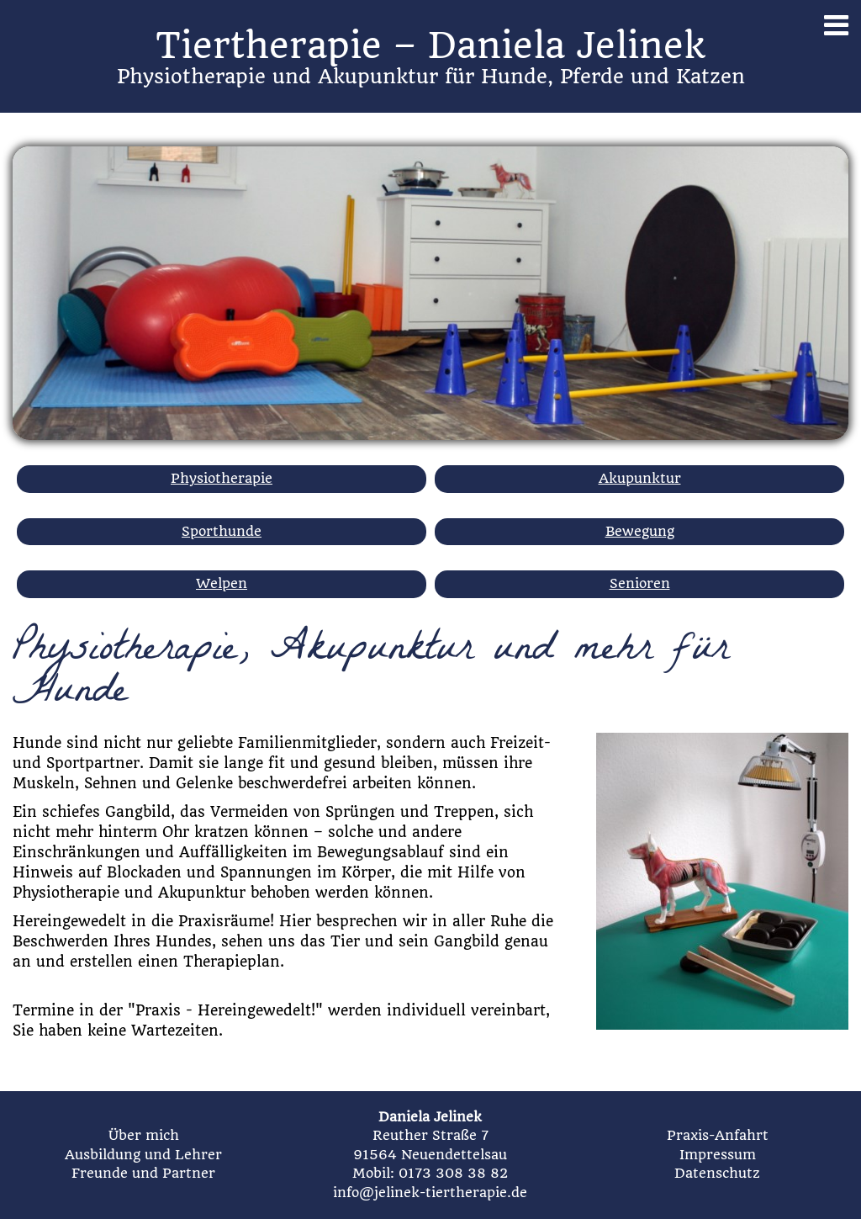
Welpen (221, 583)
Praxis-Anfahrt (718, 1135)
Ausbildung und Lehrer (143, 1155)
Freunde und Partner (143, 1173)
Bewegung (639, 531)
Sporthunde (221, 531)
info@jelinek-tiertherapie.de (430, 1192)
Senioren (640, 583)
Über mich (143, 1135)
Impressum (717, 1155)
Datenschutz (717, 1173)
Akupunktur (640, 478)
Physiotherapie (221, 478)
